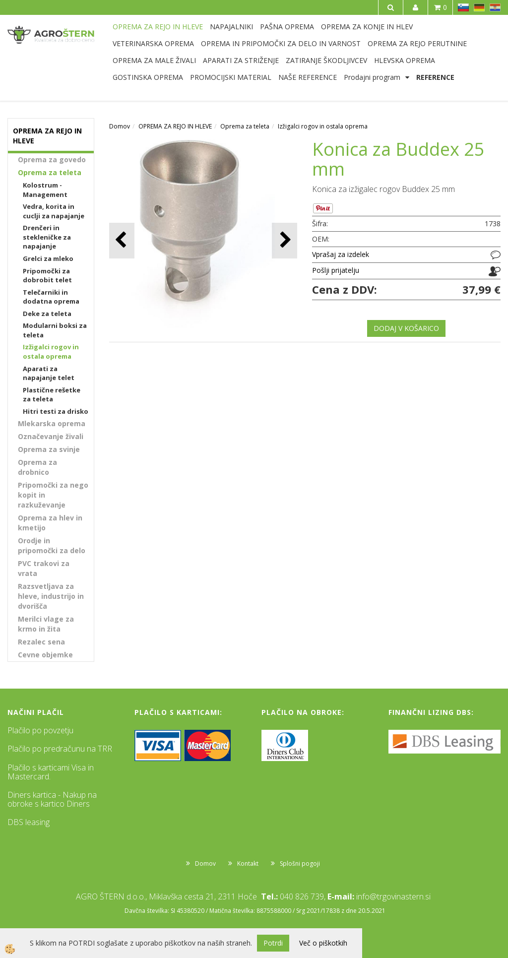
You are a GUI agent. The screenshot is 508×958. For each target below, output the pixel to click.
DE (479, 7)
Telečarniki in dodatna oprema (51, 297)
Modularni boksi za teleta (55, 330)
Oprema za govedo (52, 159)
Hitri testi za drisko (55, 411)
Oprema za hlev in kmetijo (50, 522)
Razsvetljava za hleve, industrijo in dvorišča (51, 596)
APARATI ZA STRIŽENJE (241, 60)
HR (495, 7)
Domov (119, 126)
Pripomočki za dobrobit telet (47, 275)
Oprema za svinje (49, 449)
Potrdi (273, 943)
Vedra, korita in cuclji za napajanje (53, 211)
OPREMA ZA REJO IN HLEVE (158, 26)
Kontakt (247, 863)
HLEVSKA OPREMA (404, 60)
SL (463, 7)
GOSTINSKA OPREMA (148, 77)
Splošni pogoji (300, 863)
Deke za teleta (47, 313)
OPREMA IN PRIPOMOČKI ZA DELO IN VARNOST (281, 43)
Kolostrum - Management (45, 190)
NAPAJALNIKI (231, 26)
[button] (284, 240)
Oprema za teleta (49, 172)
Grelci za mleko (48, 258)
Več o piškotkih (323, 943)
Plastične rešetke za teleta (51, 394)
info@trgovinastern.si (393, 896)
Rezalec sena (41, 641)
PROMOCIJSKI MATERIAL (230, 77)
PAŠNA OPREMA (287, 26)
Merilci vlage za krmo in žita (46, 624)
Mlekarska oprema (51, 423)
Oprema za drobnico (37, 467)
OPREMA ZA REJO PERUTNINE (417, 43)
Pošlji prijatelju (335, 270)
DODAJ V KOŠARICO (406, 328)
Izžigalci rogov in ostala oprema (51, 351)
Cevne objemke (45, 654)
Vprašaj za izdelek (340, 254)
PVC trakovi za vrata (43, 568)
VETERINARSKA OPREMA (153, 43)
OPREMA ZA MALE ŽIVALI (154, 60)
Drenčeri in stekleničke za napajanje (47, 237)
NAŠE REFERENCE (307, 77)
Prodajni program (372, 77)
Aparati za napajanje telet (48, 373)
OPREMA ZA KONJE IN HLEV (367, 26)
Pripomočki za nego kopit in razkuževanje (53, 495)
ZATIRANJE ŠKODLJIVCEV (326, 60)
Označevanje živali (50, 436)
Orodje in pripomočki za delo (51, 545)
